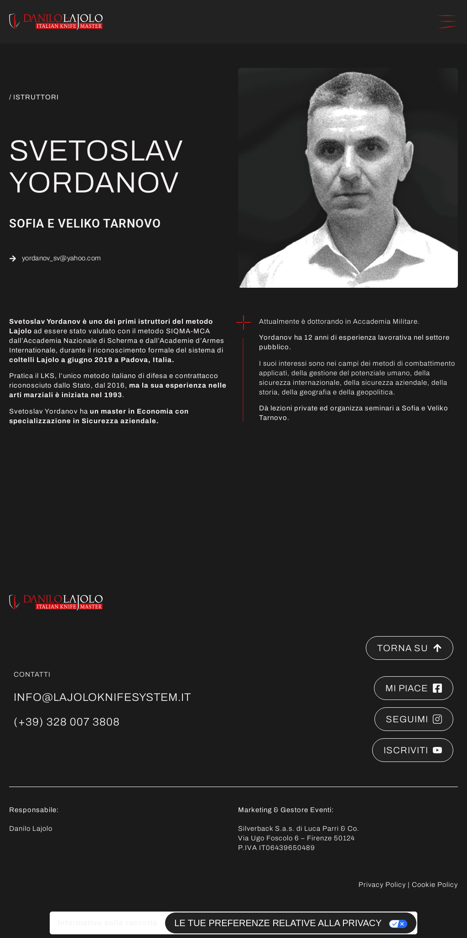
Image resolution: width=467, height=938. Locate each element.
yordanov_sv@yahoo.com (61, 258)
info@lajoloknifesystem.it (102, 697)
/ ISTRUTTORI (34, 97)
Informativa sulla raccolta (107, 923)
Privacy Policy (382, 884)
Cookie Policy (435, 884)
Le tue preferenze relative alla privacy (278, 923)
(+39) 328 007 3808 (67, 722)
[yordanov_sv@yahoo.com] (12, 258)
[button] (447, 21)
